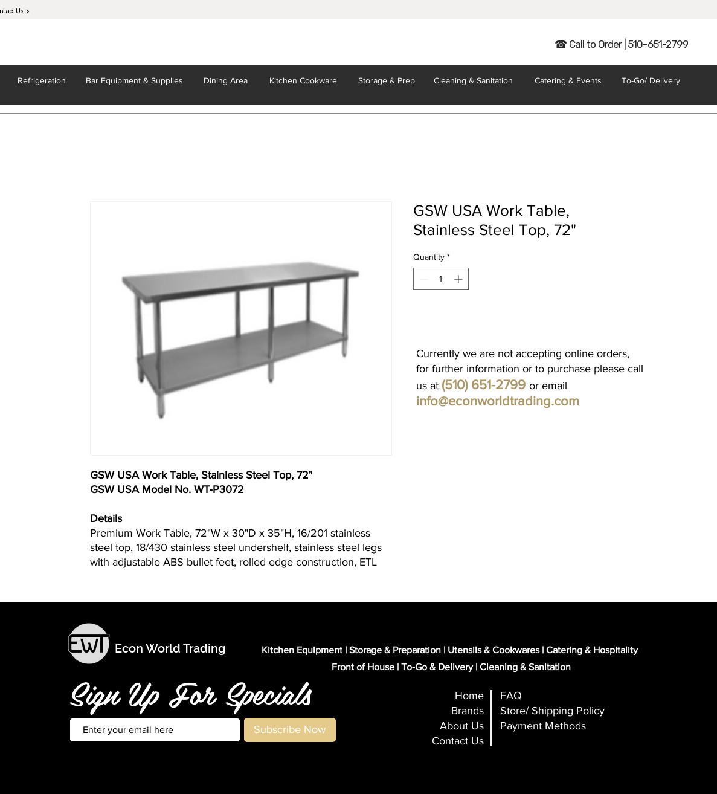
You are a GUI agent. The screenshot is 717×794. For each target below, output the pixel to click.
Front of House (363, 667)
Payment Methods (543, 726)
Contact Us (458, 741)
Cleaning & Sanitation (525, 667)
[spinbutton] (441, 278)
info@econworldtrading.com (497, 401)
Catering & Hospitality (592, 650)
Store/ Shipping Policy (552, 711)
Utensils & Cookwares (493, 650)
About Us (462, 726)
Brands (467, 711)
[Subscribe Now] (290, 730)
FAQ (511, 695)
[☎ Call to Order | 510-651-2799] (621, 44)
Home (469, 695)
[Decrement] (422, 278)
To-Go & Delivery (437, 667)
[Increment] (459, 278)
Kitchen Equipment (302, 650)
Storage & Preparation (395, 650)
